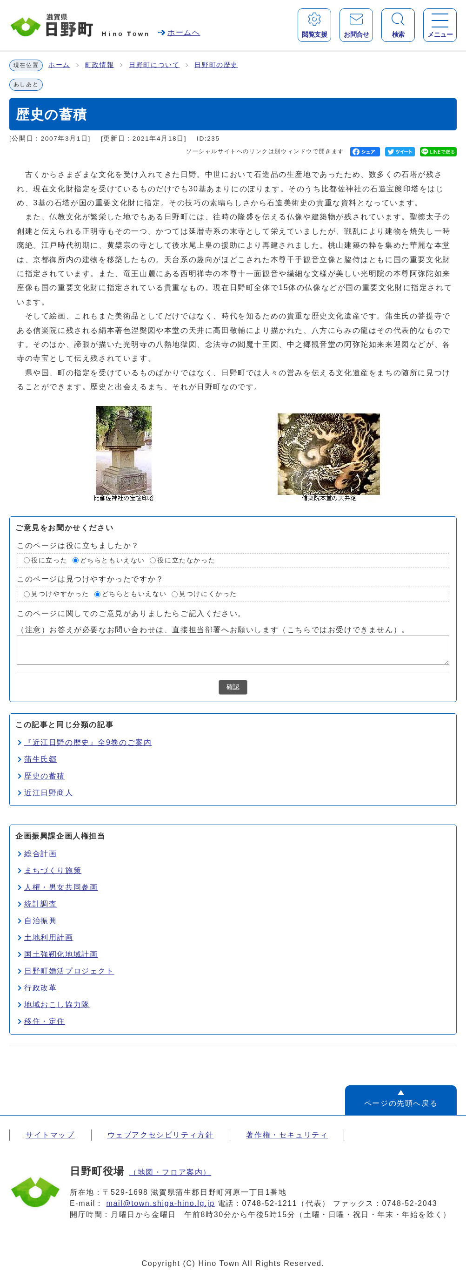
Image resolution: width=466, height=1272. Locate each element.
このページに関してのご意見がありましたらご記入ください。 (131, 613)
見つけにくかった (208, 593)
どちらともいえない (112, 560)
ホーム (59, 64)
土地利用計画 (48, 937)
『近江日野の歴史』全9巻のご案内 (88, 742)
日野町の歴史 (216, 64)
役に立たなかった (186, 560)
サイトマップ (50, 1135)
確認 (233, 686)
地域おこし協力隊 (57, 1004)
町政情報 (99, 64)
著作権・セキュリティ (287, 1135)
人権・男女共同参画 (61, 887)
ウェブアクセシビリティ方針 (160, 1135)
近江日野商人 (48, 793)
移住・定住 (44, 1021)
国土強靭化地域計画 (61, 954)
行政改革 (40, 988)
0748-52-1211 (270, 1203)
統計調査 (40, 904)
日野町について (154, 64)
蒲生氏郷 (40, 759)
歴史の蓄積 (44, 776)
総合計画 (40, 854)
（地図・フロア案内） (170, 1172)
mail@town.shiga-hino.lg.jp (161, 1203)
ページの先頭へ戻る (401, 1103)
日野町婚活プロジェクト (69, 971)
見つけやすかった (60, 593)
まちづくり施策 (52, 870)
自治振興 (40, 921)
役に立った (49, 560)
